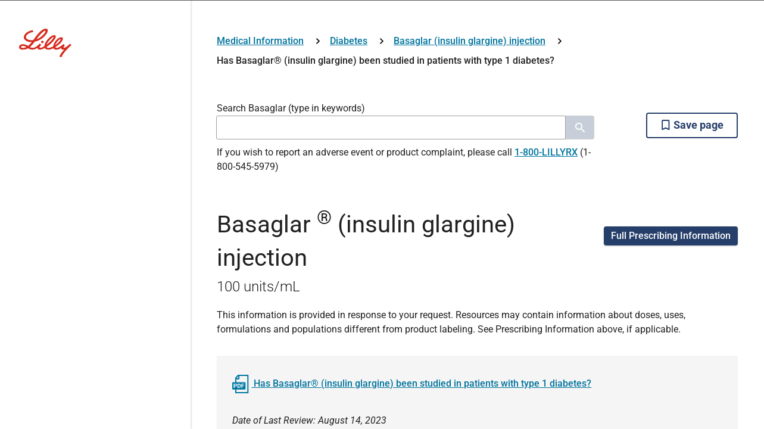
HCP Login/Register (382, 297)
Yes (413, 245)
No (350, 245)
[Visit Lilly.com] (382, 64)
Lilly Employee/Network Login (301, 331)
